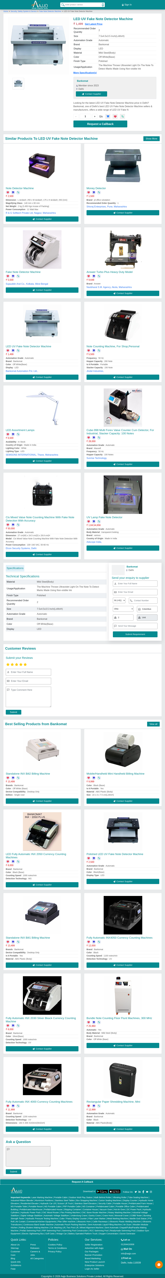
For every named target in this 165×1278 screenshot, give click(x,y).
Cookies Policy (55, 1244)
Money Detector (96, 187)
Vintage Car (61, 1233)
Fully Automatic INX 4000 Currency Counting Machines (39, 1100)
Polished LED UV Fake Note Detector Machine (115, 853)
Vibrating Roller (119, 1196)
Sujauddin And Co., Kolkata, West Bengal (27, 283)
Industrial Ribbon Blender (22, 1199)
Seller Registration (94, 1244)
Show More (151, 137)
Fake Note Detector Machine (50, 10)
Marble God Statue (138, 1218)
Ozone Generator (127, 1233)
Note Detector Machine (20, 187)
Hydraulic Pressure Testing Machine (42, 1218)
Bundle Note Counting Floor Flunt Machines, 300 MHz (119, 1017)
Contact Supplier (92, 93)
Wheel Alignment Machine (91, 1227)
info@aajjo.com (128, 1252)
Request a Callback (100, 123)
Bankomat (82, 80)
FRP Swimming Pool (51, 1230)
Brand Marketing (93, 1257)
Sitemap (15, 1247)
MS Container (89, 1205)
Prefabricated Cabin (105, 1205)
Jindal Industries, (95, 370)
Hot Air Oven (119, 1208)
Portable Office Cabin (125, 1205)
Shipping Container (72, 1208)
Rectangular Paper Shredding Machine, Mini (113, 1100)
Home (5, 10)
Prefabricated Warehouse (31, 1208)
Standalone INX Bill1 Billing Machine (28, 936)
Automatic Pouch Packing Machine (70, 1224)
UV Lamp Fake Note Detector (104, 516)
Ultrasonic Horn (84, 1221)
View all (153, 723)
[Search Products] (61, 4)
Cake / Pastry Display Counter (73, 1218)
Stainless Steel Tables (65, 1199)
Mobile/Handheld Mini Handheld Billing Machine (115, 772)
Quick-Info (15, 1261)
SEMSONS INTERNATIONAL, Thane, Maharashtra (32, 454)
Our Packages (91, 1250)
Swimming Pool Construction (75, 1230)
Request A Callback (82, 1181)
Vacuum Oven (105, 1208)
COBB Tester (136, 1215)
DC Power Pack (134, 1208)
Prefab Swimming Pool (30, 1230)
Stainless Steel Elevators (85, 1202)
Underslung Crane (79, 1215)
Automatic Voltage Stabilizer (56, 1215)
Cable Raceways (100, 1221)
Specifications (15, 567)
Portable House (120, 1202)
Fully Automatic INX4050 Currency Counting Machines (119, 936)
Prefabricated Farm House (140, 1202)
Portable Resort (36, 1205)
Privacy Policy (54, 1250)
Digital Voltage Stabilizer (31, 1215)
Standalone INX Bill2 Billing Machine (28, 772)
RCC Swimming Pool (99, 1230)
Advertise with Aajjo (94, 1247)
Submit (13, 711)
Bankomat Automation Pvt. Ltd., (22, 370)
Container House (90, 1208)
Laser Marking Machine (41, 1196)
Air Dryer (127, 1224)
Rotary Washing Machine (119, 1211)
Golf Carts (49, 1233)
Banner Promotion (93, 1254)
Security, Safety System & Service (24, 10)
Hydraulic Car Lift (48, 1202)
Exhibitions (16, 1264)
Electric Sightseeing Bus (33, 1233)
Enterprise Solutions (94, 1264)
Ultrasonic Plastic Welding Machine (125, 1221)
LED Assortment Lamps (20, 429)
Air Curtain (20, 1221)
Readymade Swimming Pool (122, 1230)
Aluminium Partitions (44, 1199)
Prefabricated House (53, 1208)
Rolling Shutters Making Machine (34, 1227)
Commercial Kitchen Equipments (41, 1221)
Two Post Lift (72, 1227)
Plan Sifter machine (66, 1221)
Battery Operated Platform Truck (82, 1233)
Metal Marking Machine (117, 1218)
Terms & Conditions (57, 1247)
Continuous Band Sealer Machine (38, 1224)
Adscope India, (94, 541)
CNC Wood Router (50, 1211)
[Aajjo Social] (136, 1191)
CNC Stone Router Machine (94, 1211)
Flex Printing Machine (70, 1211)
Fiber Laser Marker (96, 1218)
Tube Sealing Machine (138, 1196)
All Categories (37, 1257)
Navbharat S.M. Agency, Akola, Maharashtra (109, 286)
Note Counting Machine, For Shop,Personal (113, 345)
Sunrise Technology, (97, 457)
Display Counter (130, 1199)
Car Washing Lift (57, 1227)
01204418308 (127, 1243)
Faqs (13, 1268)
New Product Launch (95, 1261)
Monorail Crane (122, 1215)
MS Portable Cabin (52, 1205)
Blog (13, 1257)
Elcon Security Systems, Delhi (21, 547)
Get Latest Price (94, 23)
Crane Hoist (107, 1215)
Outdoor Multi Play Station (80, 1196)
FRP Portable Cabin (72, 1205)
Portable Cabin (60, 1196)
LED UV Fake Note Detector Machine (28, 345)
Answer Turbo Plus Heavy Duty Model (110, 271)
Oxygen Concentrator (108, 1233)
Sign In (127, 4)
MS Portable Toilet (19, 1205)
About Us (15, 1244)
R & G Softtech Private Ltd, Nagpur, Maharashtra (31, 212)
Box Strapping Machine (86, 1199)
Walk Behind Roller (102, 1196)
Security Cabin (104, 1202)
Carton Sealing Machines (110, 1199)
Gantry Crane (95, 1215)
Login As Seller (92, 1268)
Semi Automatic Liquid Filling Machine (105, 1224)
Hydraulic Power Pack (30, 1211)
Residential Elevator (30, 1202)
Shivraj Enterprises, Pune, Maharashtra (107, 206)
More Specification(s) (85, 72)
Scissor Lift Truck (65, 1202)
